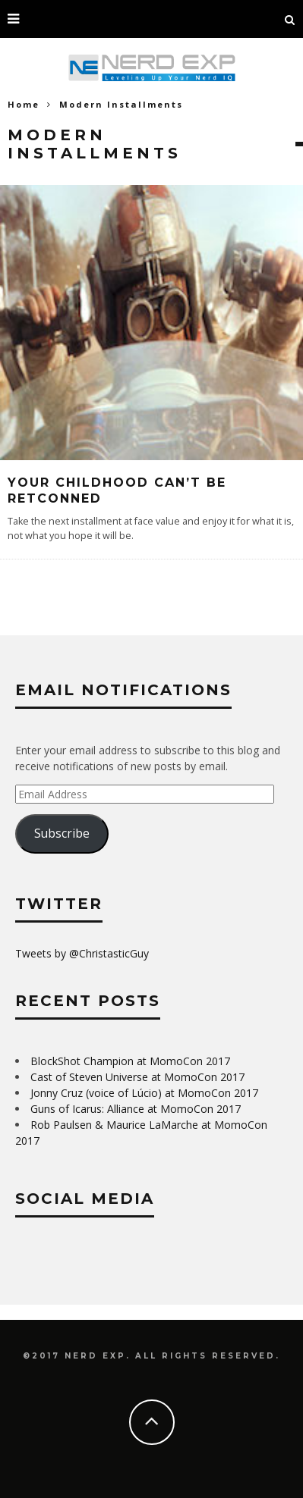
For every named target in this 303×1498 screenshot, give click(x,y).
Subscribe (62, 833)
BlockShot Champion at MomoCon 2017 (130, 1061)
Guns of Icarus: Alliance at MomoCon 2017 (135, 1109)
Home (23, 104)
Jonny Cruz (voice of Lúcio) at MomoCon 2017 (144, 1093)
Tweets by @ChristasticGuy (82, 953)
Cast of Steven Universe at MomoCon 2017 (137, 1077)
